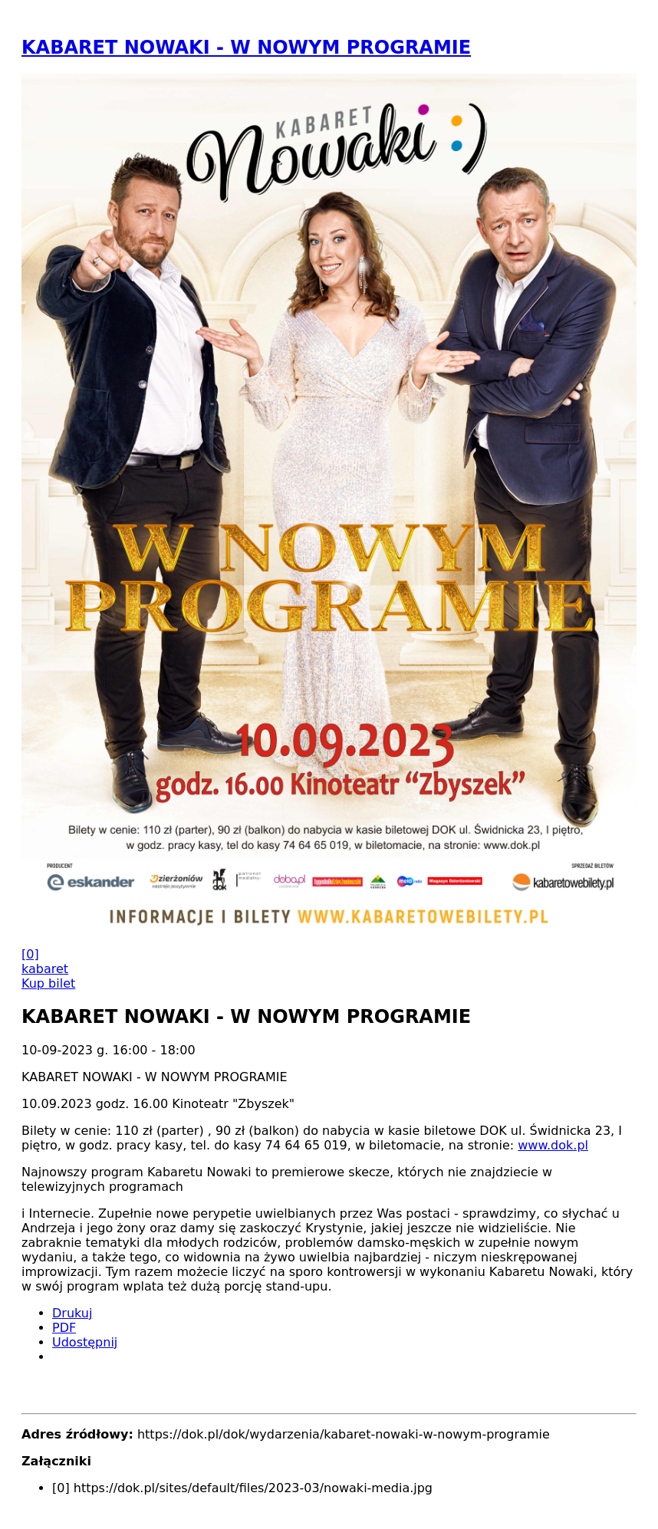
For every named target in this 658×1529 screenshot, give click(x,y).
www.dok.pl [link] (553, 1145)
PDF (64, 1327)
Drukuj (72, 1313)
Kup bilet (48, 983)
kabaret (44, 969)
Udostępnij (84, 1342)
